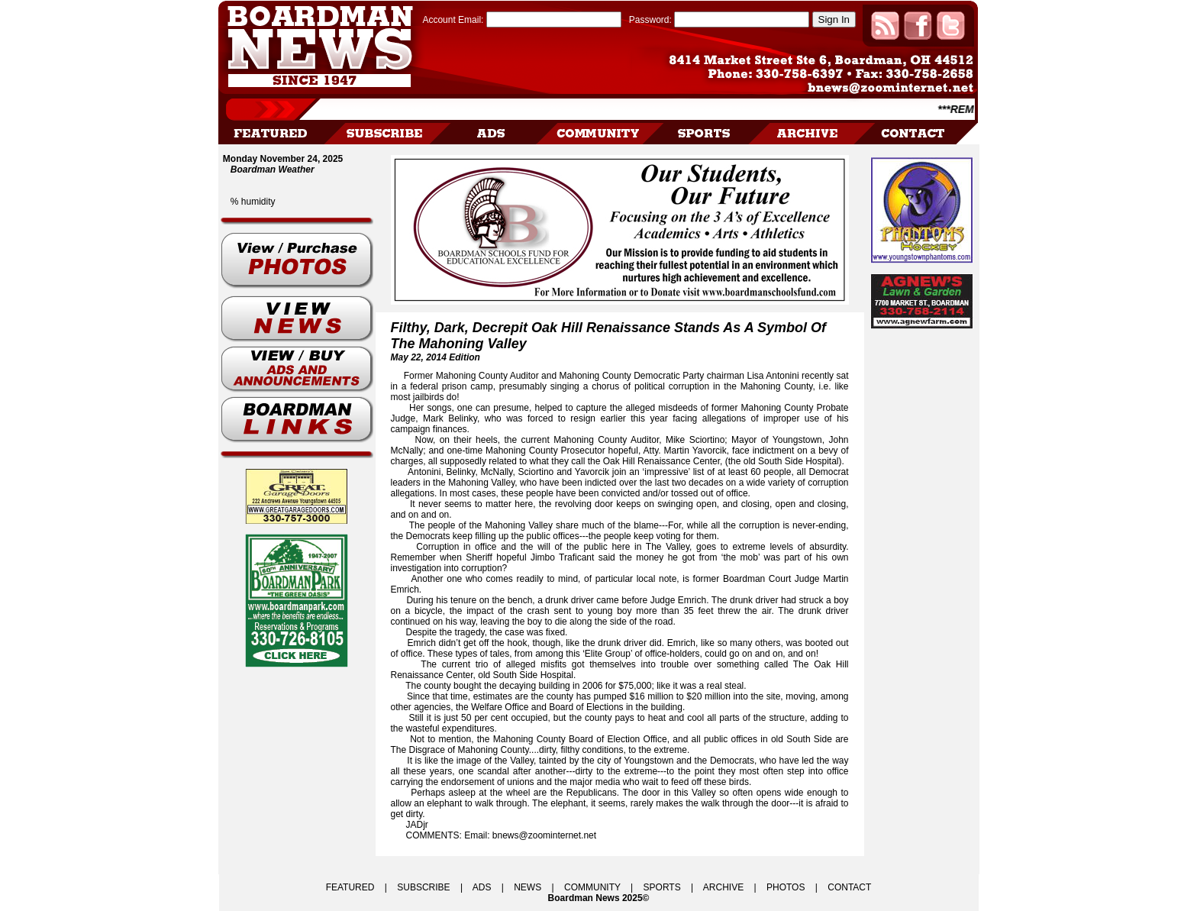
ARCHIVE (723, 887)
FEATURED (350, 887)
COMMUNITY (592, 887)
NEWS (527, 887)
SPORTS (662, 887)
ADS (482, 887)
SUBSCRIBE (423, 887)
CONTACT (849, 887)
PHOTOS (785, 887)
